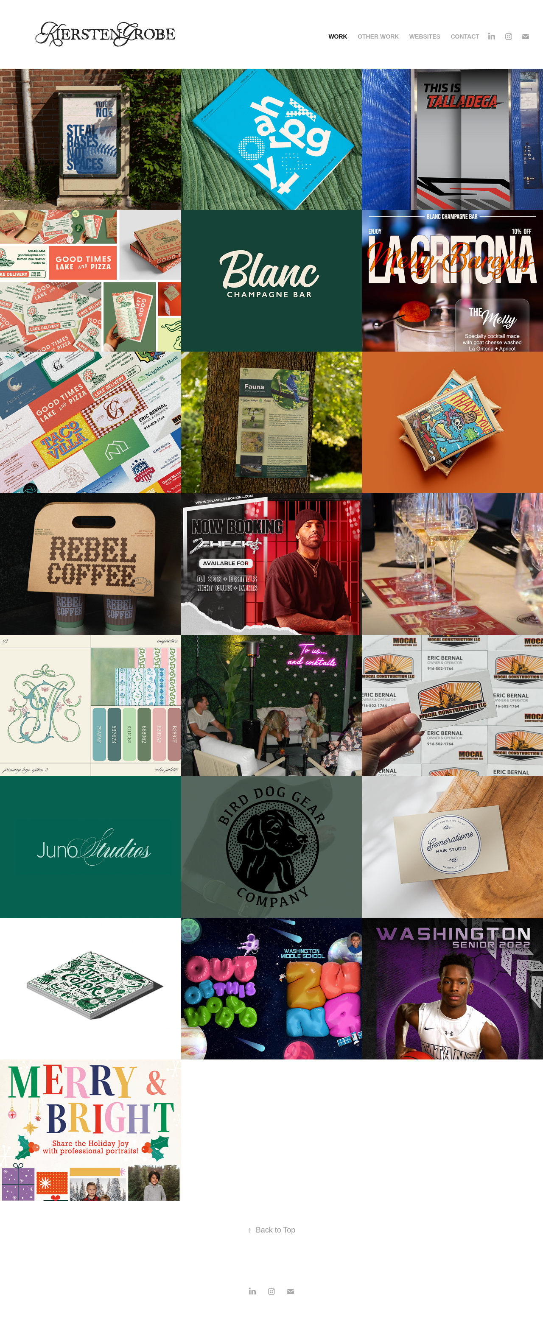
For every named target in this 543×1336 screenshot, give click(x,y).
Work (337, 36)
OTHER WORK (378, 36)
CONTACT (465, 36)
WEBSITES (424, 36)
